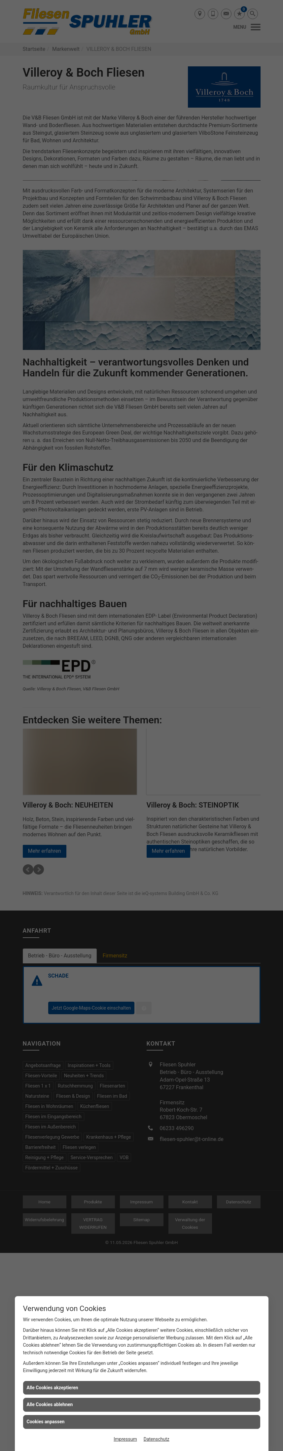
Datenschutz (156, 1439)
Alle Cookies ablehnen (50, 1404)
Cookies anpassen (46, 1421)
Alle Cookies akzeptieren (52, 1387)
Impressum (125, 1439)
